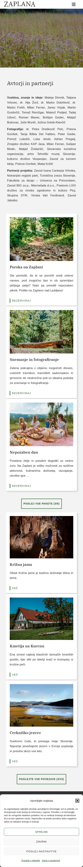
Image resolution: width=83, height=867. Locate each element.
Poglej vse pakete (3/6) (41, 503)
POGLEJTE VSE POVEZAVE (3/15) (41, 779)
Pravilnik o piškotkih (30, 860)
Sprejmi (41, 831)
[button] (77, 800)
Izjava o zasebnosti (51, 860)
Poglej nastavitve (41, 851)
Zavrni (41, 841)
